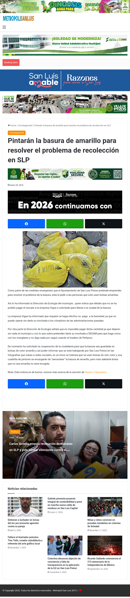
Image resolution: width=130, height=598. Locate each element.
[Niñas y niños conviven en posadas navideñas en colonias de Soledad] (105, 507)
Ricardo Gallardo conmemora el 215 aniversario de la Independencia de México (104, 561)
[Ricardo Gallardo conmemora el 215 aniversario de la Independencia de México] (105, 545)
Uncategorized (25, 125)
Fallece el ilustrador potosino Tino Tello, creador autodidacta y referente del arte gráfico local (25, 540)
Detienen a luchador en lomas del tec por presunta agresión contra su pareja (23, 523)
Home (12, 125)
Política (14, 431)
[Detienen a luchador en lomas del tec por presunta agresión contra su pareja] (25, 507)
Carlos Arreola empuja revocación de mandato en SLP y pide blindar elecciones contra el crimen (42, 452)
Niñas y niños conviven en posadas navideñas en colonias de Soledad (104, 523)
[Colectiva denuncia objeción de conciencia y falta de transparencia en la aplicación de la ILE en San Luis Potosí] (65, 545)
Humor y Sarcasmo (96, 372)
